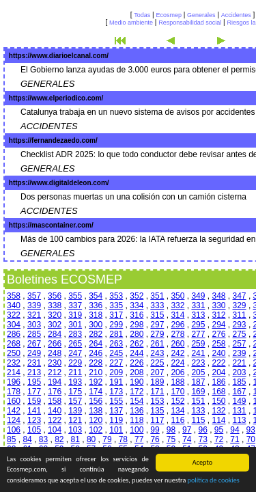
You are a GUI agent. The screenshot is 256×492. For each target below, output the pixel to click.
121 (75, 420)
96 (202, 430)
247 (75, 353)
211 (75, 372)
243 (157, 353)
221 (239, 363)
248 (54, 353)
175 (75, 391)
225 (157, 363)
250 (13, 353)
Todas (142, 15)
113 (239, 420)
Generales (201, 15)
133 (198, 410)
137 (116, 410)
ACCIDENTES (49, 126)
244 (136, 353)
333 (157, 305)
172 (136, 391)
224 (177, 363)
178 (13, 391)
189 (157, 382)
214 (13, 372)
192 (95, 382)
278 (177, 334)
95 (218, 430)
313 (198, 315)
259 (198, 343)
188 (177, 382)
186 (218, 382)
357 (34, 296)
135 (157, 410)
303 (34, 324)
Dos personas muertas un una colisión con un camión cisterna (133, 197)
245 (116, 353)
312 (218, 315)
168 (218, 391)
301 (75, 324)
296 (177, 324)
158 (54, 401)
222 (218, 363)
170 (177, 391)
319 (75, 315)
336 (95, 305)
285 (34, 334)
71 (234, 439)
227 (116, 363)
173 (116, 391)
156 (95, 401)
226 (136, 363)
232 (13, 363)
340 (13, 305)
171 (157, 391)
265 (75, 343)
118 (136, 420)
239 (239, 353)
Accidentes (236, 15)
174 (95, 391)
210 (95, 372)
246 (95, 353)
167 (239, 391)
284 (54, 334)
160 (13, 401)
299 (116, 324)
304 (13, 324)
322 (13, 315)
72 (218, 439)
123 (34, 420)
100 (136, 430)
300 (95, 324)
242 (177, 353)
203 (239, 372)
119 (116, 420)
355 (75, 296)
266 (54, 343)
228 (95, 363)
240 (218, 353)
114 (218, 420)
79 (106, 439)
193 (75, 382)
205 (198, 372)
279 (157, 334)
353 (116, 296)
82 (59, 439)
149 (239, 401)
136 (136, 410)
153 (157, 401)
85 (11, 439)
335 (116, 305)
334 (136, 305)
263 (116, 343)
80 (91, 439)
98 (171, 430)
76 (154, 439)
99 (154, 430)
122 (54, 420)
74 (186, 439)
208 (136, 372)
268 (13, 343)
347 (239, 296)
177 (34, 391)
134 (177, 410)
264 (95, 343)
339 (34, 305)
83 (43, 439)
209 (116, 372)
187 (198, 382)
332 (177, 305)
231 (34, 363)
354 (95, 296)
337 (75, 305)
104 (54, 430)
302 (54, 324)
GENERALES (47, 84)
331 (198, 305)
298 (136, 324)
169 (198, 391)
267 (34, 343)
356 (54, 296)
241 (198, 353)
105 (34, 430)
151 (198, 401)
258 (218, 343)
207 (157, 372)
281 (116, 334)
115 (198, 420)
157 (75, 401)
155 (116, 401)
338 (54, 305)
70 (250, 439)
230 (54, 363)
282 (95, 334)
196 (13, 382)
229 (75, 363)
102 (95, 430)
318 (95, 315)
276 (218, 334)
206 (177, 372)
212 (54, 372)
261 (157, 343)
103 (75, 430)
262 (136, 343)
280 (136, 334)
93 (250, 430)
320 (54, 315)
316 (136, 315)
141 (34, 410)
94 (234, 430)
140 (54, 410)
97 (186, 430)
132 (218, 410)
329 (239, 305)
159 (34, 401)
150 (218, 401)
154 (136, 401)
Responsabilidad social (189, 22)
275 (239, 334)
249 (34, 353)
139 (75, 410)
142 (13, 410)
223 (198, 363)
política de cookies (214, 480)
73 (203, 439)
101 (116, 430)
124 (13, 420)
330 (218, 305)
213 (34, 372)
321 (34, 315)
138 (95, 410)
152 (177, 401)
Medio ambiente (131, 22)
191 (116, 382)
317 (116, 315)
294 (218, 324)
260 (177, 343)
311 (239, 315)
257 (239, 343)
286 (13, 334)
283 (75, 334)
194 (54, 382)
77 (138, 439)
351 (157, 296)
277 (198, 334)
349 (198, 296)
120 (95, 420)
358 (13, 296)
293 (239, 324)
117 (157, 420)
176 (54, 391)
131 (239, 410)
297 (157, 324)
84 (27, 439)
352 (136, 296)
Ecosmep (169, 15)
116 (177, 420)
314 (177, 315)
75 (171, 439)
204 (218, 372)
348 (218, 296)
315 (157, 315)
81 (75, 439)
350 (177, 296)
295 (198, 324)
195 (34, 382)
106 (13, 430)
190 (136, 382)
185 (239, 382)
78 (123, 439)
